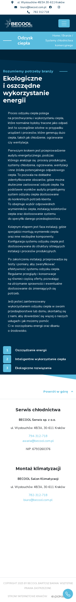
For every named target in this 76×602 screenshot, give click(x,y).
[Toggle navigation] (64, 23)
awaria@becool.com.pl (38, 441)
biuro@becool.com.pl (30, 7)
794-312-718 (38, 436)
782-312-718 (38, 495)
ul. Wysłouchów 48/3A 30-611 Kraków (38, 2)
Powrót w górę (58, 391)
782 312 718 (38, 12)
